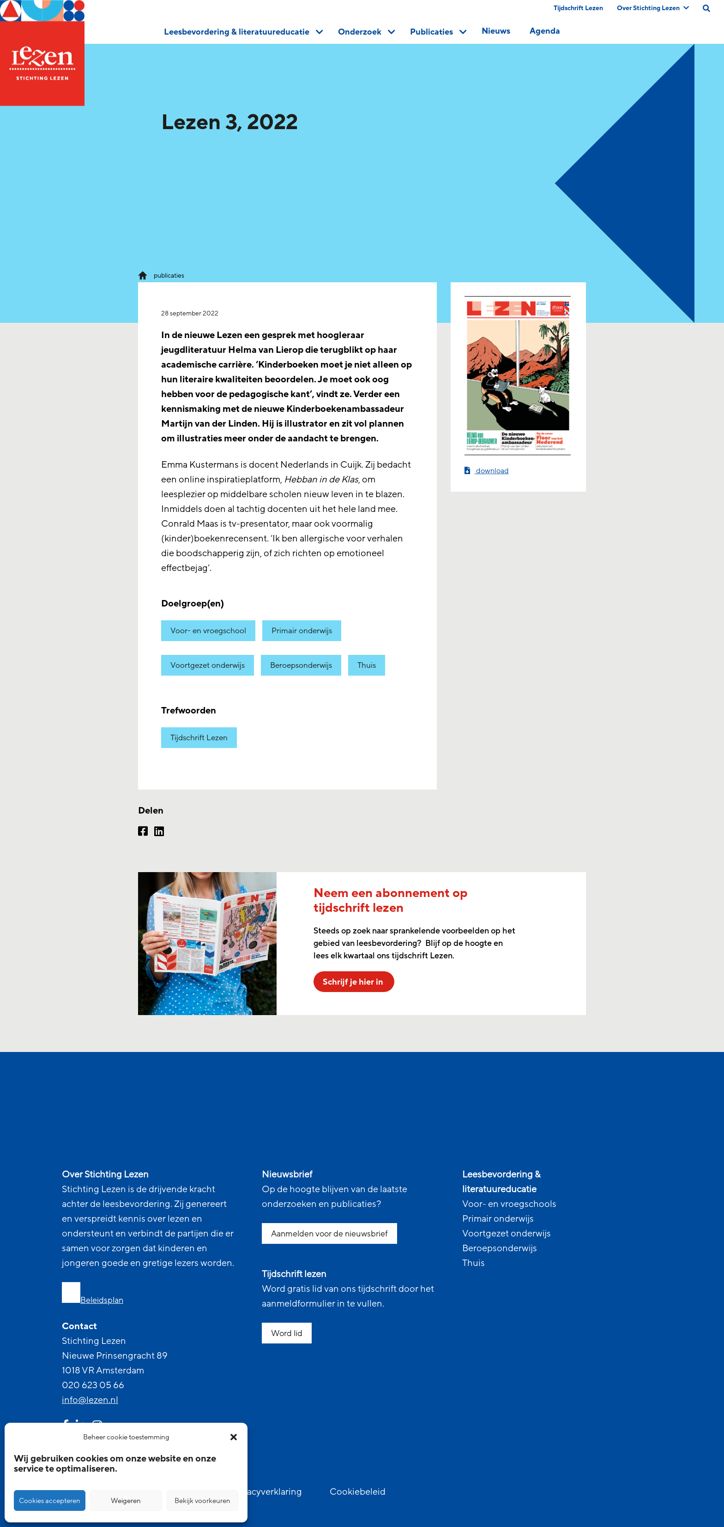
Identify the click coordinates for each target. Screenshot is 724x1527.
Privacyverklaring (266, 1492)
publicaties (169, 275)
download (487, 470)
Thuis (366, 665)
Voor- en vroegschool (208, 630)
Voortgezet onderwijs (207, 665)
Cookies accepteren (49, 1500)
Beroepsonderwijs (301, 665)
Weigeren (126, 1500)
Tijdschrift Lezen (578, 8)
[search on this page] (706, 8)
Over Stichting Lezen (653, 8)
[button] (233, 1437)
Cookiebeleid (358, 1492)
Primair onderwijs (302, 630)
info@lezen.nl (90, 1400)
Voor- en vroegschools (509, 1204)
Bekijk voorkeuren (202, 1500)
